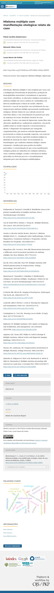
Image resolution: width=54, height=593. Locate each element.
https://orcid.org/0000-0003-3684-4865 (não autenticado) (23, 63)
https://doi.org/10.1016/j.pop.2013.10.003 (18, 308)
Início (5, 15)
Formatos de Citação (16, 467)
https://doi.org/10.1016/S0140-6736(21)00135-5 (20, 228)
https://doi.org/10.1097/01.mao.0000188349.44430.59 (23, 353)
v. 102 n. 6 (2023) (23, 15)
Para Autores (7, 533)
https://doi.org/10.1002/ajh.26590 (24, 329)
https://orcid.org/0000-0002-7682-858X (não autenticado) (23, 52)
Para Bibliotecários (9, 536)
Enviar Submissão (12, 546)
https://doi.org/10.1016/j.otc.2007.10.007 (18, 298)
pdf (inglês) (21, 375)
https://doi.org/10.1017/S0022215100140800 (19, 367)
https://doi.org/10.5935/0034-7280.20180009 (19, 258)
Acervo (13, 15)
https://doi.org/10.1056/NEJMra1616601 (18, 319)
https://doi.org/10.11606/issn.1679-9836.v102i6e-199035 (28, 70)
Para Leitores (8, 529)
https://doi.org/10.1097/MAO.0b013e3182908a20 (21, 271)
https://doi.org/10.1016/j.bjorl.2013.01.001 (18, 218)
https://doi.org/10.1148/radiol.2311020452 (18, 343)
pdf (8, 375)
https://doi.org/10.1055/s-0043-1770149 (17, 244)
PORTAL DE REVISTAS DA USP (11, 3)
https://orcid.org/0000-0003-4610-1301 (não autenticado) (23, 42)
